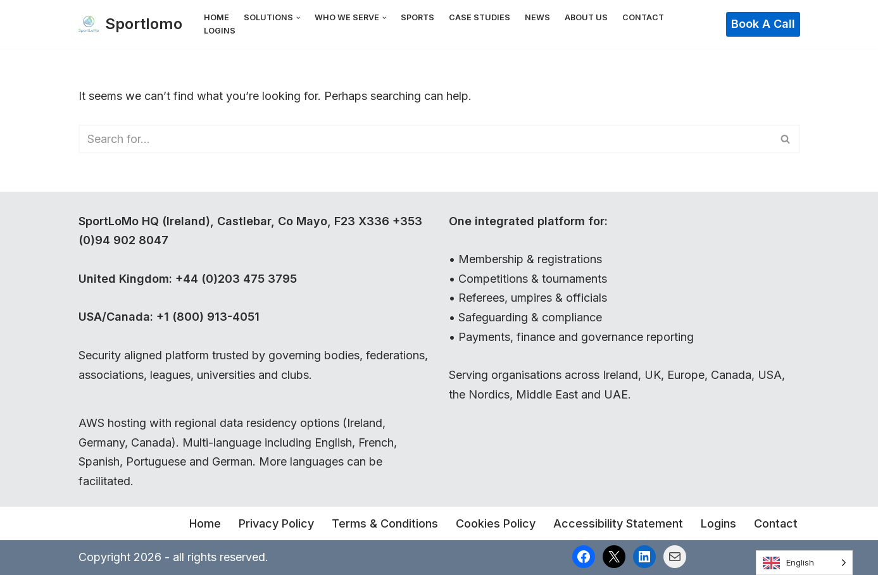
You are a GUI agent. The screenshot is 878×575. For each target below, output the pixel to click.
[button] (298, 18)
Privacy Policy (276, 523)
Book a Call (763, 23)
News (537, 17)
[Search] (425, 139)
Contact (643, 17)
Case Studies (479, 17)
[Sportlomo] (130, 24)
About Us (586, 17)
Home (216, 17)
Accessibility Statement (618, 523)
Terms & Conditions (385, 523)
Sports (417, 17)
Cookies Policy (496, 523)
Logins (219, 30)
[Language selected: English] (804, 562)
